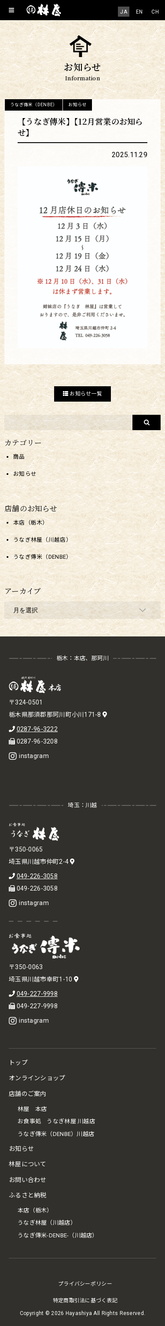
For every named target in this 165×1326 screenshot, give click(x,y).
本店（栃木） (30, 522)
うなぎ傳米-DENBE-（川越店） (58, 1235)
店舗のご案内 (28, 1093)
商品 (19, 456)
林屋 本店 (32, 1109)
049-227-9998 (37, 993)
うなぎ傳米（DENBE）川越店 (56, 1134)
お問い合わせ (28, 1179)
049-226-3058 (37, 876)
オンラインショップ (37, 1078)
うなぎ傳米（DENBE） (33, 104)
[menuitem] (123, 12)
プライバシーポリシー (85, 1284)
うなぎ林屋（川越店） (42, 539)
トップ (18, 1062)
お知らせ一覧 (82, 394)
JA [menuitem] (123, 12)
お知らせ (77, 104)
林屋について (28, 1164)
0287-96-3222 (37, 729)
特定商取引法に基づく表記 (85, 1300)
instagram (29, 755)
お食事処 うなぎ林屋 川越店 (56, 1121)
